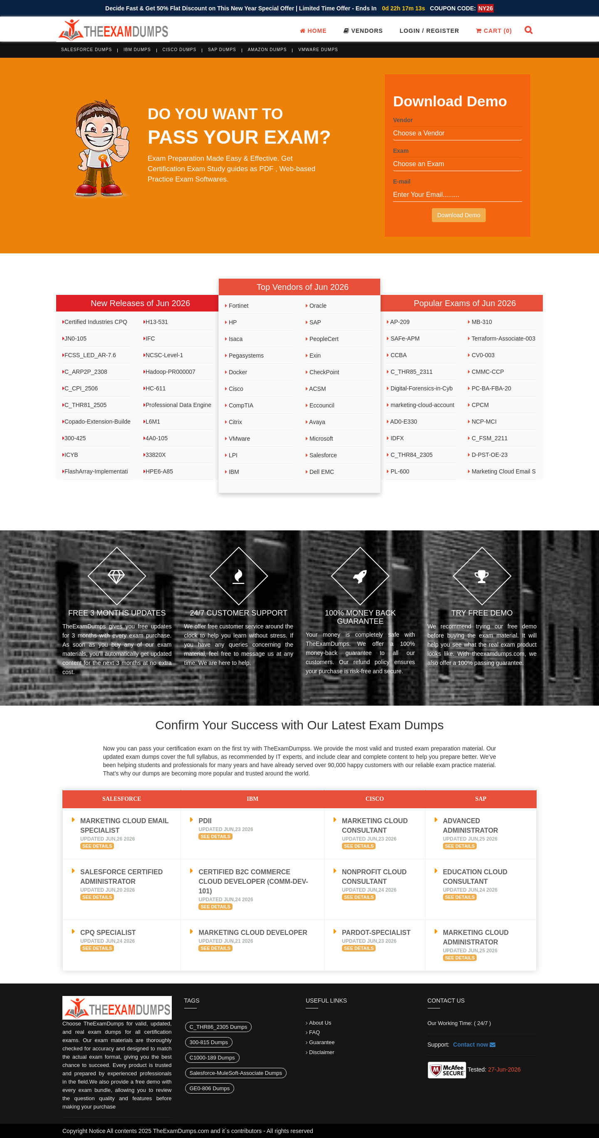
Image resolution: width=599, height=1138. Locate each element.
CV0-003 (481, 355)
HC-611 (155, 388)
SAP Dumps (222, 49)
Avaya (315, 422)
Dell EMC (320, 471)
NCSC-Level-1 (163, 355)
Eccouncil (320, 405)
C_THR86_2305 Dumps (219, 1027)
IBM (232, 471)
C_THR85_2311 (410, 371)
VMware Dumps (318, 49)
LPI (231, 455)
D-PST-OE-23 (487, 454)
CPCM (478, 405)
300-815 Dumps (209, 1042)
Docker (236, 372)
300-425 (74, 438)
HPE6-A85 (158, 471)
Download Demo (458, 215)
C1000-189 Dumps (212, 1058)
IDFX (395, 438)
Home (313, 30)
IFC (149, 338)
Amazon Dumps (267, 49)
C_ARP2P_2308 (84, 371)
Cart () (494, 30)
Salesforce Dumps (86, 49)
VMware (237, 438)
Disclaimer (321, 1052)
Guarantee (321, 1042)
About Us (320, 1023)
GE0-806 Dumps (210, 1088)
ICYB (70, 454)
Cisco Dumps (180, 49)
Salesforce (321, 455)
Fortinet (236, 305)
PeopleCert (322, 339)
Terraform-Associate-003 (501, 338)
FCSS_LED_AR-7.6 (89, 355)
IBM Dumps (137, 49)
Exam (400, 150)
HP (231, 322)
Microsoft (319, 438)
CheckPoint (322, 372)
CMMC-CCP (486, 371)
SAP (313, 322)
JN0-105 (74, 338)
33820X (155, 454)
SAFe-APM (403, 338)
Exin (313, 355)
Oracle (316, 305)
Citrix (233, 422)
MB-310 (480, 322)
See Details (97, 846)
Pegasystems (244, 355)
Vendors (363, 30)
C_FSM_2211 (487, 438)
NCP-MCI (482, 421)
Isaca (234, 339)
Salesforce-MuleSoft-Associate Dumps (236, 1073)
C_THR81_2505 (84, 405)
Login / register (430, 30)
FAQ (314, 1032)
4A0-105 (156, 438)
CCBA (397, 355)
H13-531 (156, 322)
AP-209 (398, 322)
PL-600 (398, 471)
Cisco (234, 388)
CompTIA (239, 405)
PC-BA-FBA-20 (489, 388)
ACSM (316, 388)
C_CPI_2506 (80, 388)
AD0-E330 (402, 421)
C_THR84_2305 (410, 454)
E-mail (402, 181)
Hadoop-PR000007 (170, 371)
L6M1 (152, 421)
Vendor (403, 120)
